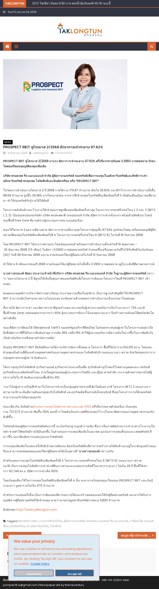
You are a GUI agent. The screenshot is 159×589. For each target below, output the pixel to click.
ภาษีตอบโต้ (136, 521)
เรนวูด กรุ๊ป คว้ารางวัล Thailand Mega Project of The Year (138, 535)
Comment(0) (63, 153)
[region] (53, 558)
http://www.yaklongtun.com (36, 510)
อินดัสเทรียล (18, 526)
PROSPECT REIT (28, 521)
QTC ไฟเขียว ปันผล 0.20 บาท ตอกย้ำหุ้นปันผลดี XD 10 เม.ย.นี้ (71, 3)
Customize (33, 574)
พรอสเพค (91, 521)
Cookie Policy (39, 564)
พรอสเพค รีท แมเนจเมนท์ (113, 521)
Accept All (74, 574)
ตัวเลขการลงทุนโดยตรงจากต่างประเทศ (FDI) (62, 407)
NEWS (7, 142)
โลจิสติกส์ (55, 526)
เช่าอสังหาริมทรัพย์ (37, 526)
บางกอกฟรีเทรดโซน (51, 521)
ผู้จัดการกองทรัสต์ (74, 521)
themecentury (74, 585)
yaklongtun (40, 153)
